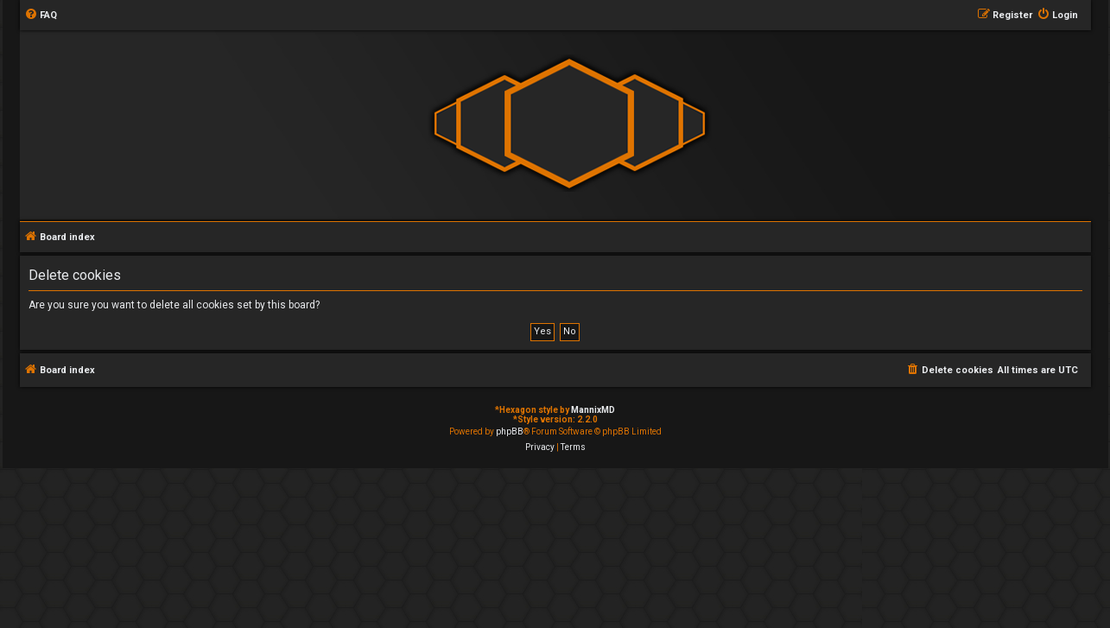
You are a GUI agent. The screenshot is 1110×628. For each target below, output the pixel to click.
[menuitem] (40, 15)
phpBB (509, 431)
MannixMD (593, 410)
